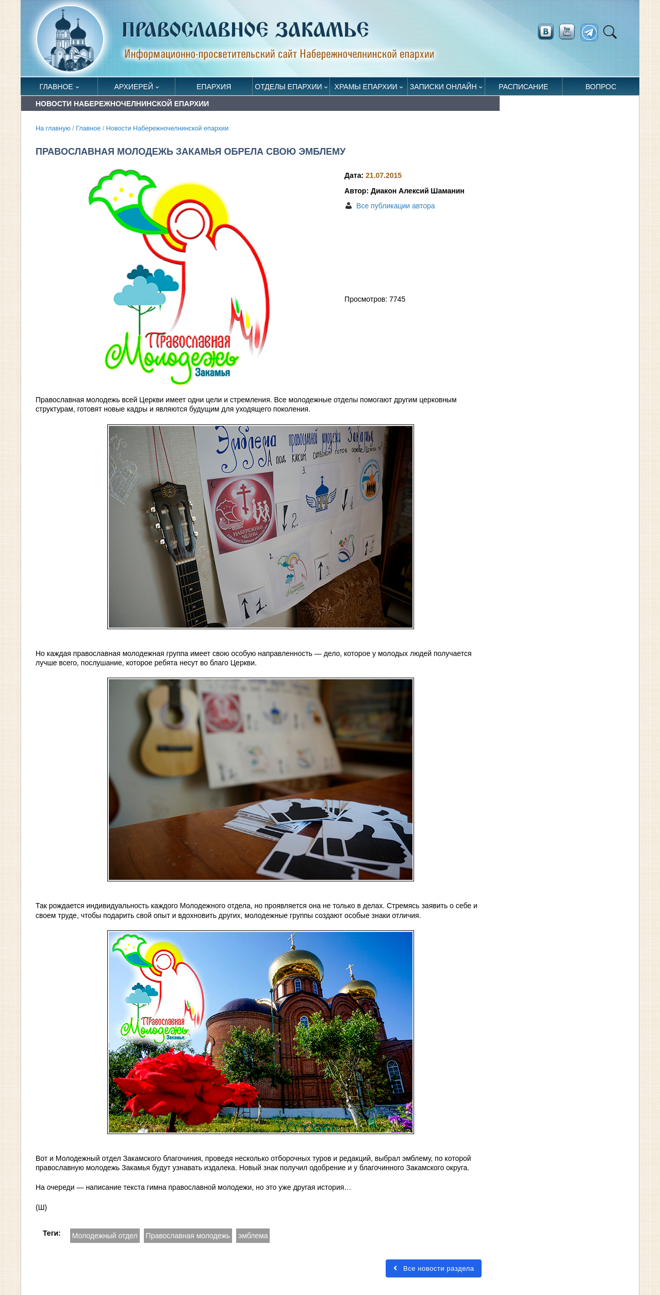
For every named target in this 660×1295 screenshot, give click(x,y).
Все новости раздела (433, 1268)
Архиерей (133, 87)
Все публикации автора (395, 206)
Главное (56, 87)
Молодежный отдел (105, 1236)
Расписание (523, 87)
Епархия (213, 87)
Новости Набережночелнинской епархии (167, 128)
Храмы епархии (366, 87)
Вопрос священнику (600, 89)
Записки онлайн (443, 87)
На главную (53, 128)
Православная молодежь (188, 1236)
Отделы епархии (288, 87)
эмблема (253, 1236)
